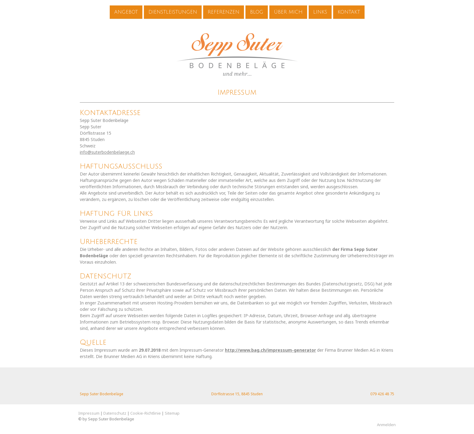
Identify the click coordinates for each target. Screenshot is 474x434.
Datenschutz (114, 413)
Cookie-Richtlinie (145, 413)
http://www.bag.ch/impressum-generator (270, 350)
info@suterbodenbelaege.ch (107, 152)
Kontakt (349, 12)
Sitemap (172, 413)
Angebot (126, 12)
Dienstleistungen (172, 12)
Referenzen (223, 12)
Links (320, 12)
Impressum (88, 413)
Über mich (288, 12)
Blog (256, 12)
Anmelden (386, 424)
